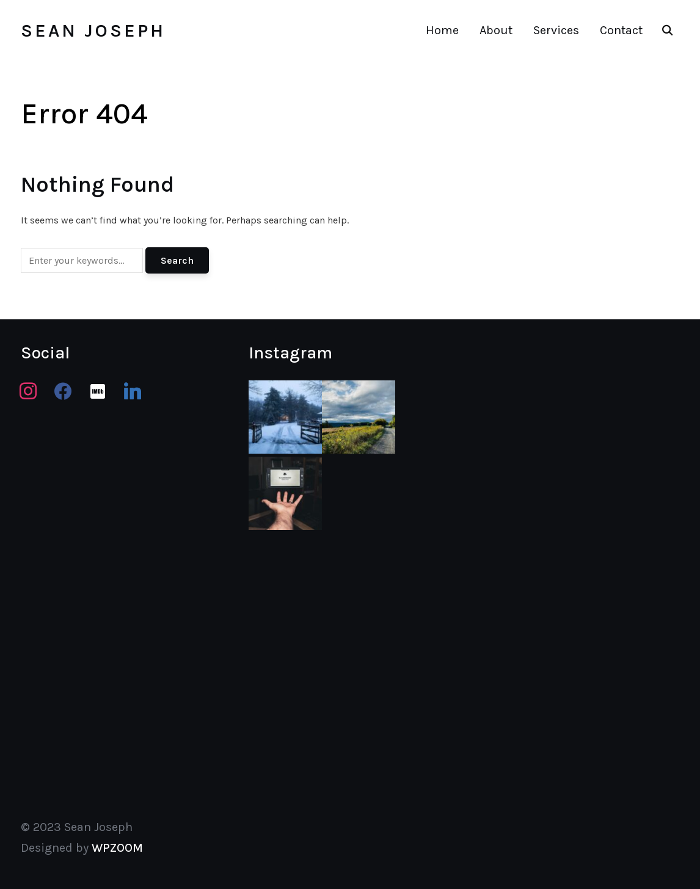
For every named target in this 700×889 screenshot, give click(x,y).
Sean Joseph (93, 31)
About (495, 30)
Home (442, 30)
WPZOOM (117, 848)
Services (556, 30)
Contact (621, 30)
